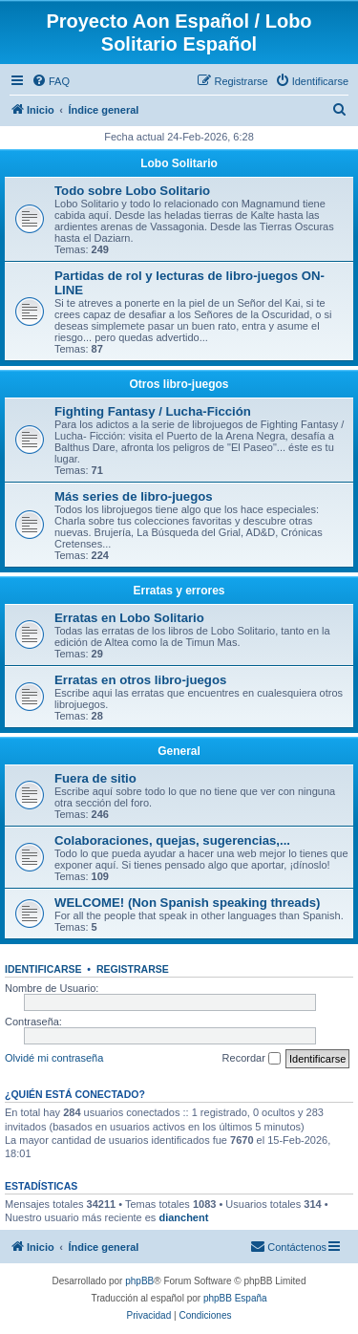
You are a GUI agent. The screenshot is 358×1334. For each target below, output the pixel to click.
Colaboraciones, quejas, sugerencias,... (172, 840)
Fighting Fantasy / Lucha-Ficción (152, 411)
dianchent (183, 1217)
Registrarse (132, 969)
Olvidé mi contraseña (54, 1058)
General (179, 751)
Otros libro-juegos (178, 384)
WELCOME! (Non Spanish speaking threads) (187, 902)
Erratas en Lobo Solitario (129, 618)
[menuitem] (51, 81)
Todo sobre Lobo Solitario (132, 190)
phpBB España (235, 1298)
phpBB (139, 1281)
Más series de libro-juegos (133, 496)
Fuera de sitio (95, 778)
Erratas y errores (178, 590)
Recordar (251, 1058)
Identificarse (43, 969)
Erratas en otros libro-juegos (140, 680)
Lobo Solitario (179, 163)
